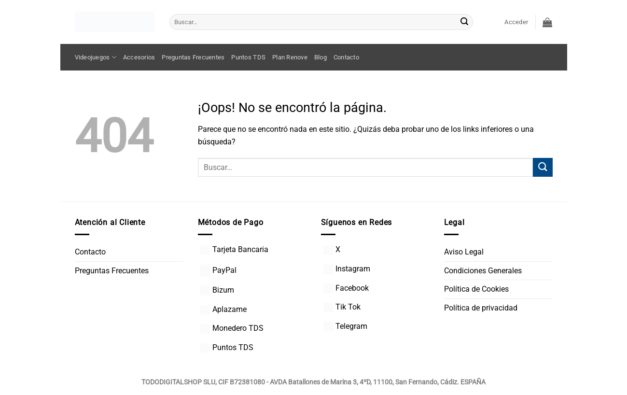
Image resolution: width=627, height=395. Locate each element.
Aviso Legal (464, 251)
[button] (516, 22)
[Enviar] (464, 22)
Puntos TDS (248, 57)
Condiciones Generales (483, 270)
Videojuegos (95, 57)
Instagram (346, 268)
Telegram (345, 326)
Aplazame (223, 309)
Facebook (346, 288)
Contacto (346, 57)
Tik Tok (342, 306)
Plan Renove (289, 57)
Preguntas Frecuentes (193, 57)
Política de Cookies (476, 289)
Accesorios (139, 57)
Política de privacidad (480, 307)
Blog (320, 57)
